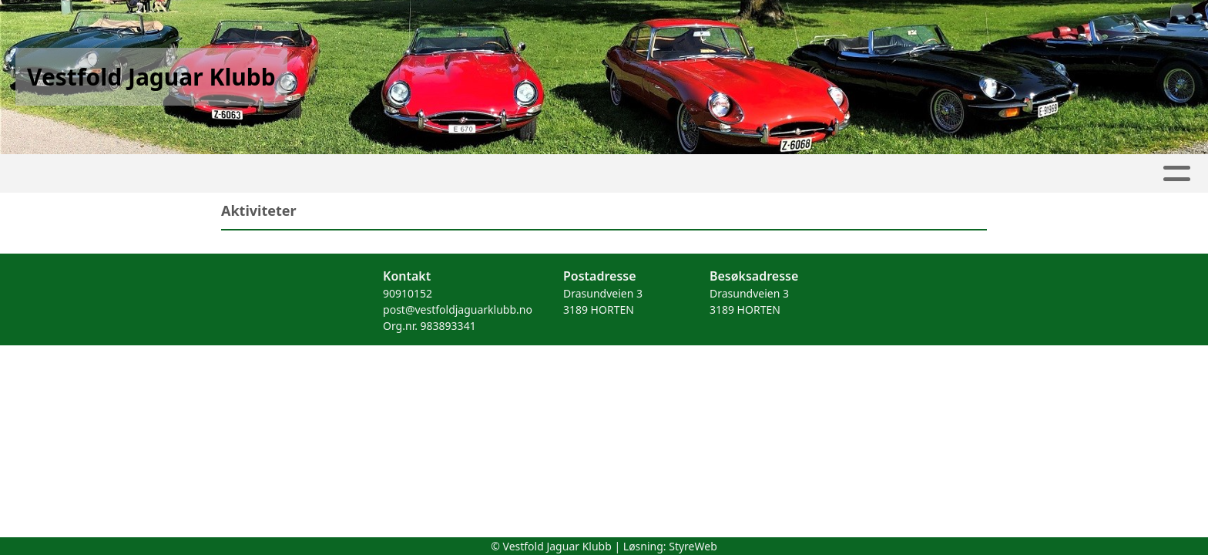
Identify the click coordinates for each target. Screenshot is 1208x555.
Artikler (247, 173)
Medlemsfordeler (708, 173)
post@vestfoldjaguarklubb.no (457, 309)
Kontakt (589, 173)
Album (319, 173)
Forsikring (1005, 173)
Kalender (403, 173)
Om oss (497, 173)
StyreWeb (693, 546)
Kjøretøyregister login (868, 173)
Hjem (181, 173)
